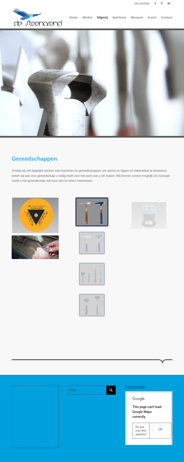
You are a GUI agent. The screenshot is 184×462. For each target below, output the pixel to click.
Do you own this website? (141, 430)
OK (160, 429)
